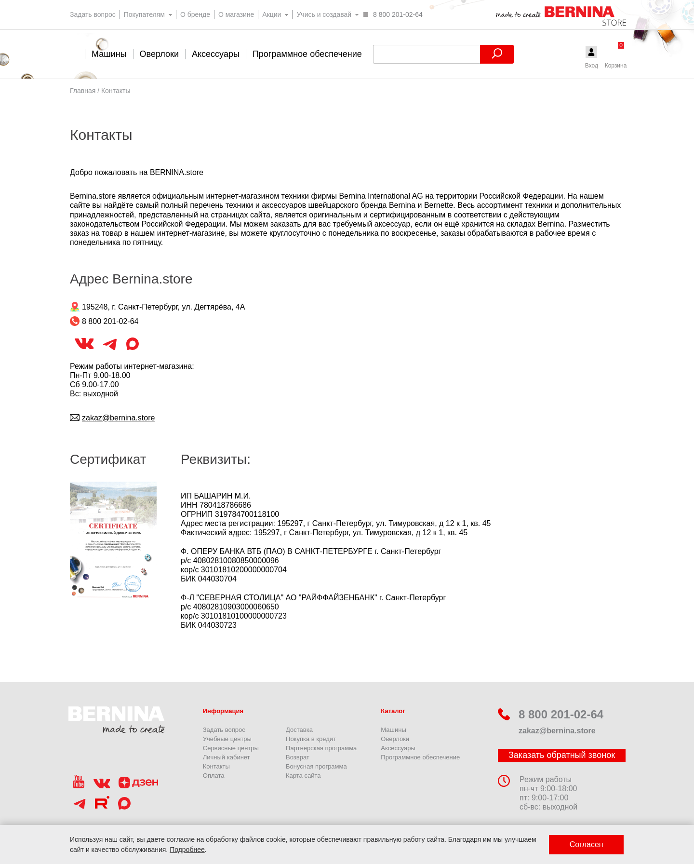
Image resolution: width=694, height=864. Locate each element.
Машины (393, 729)
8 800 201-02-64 (550, 714)
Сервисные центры (231, 748)
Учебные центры (227, 738)
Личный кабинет (226, 757)
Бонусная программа (316, 766)
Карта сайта (303, 775)
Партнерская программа (321, 748)
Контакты (216, 766)
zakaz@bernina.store (118, 418)
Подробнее (187, 849)
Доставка (299, 729)
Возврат (297, 757)
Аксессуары (398, 748)
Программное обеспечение (420, 757)
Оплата (214, 775)
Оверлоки (395, 738)
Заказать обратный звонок (561, 755)
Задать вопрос (224, 729)
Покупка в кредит (311, 738)
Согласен (586, 844)
